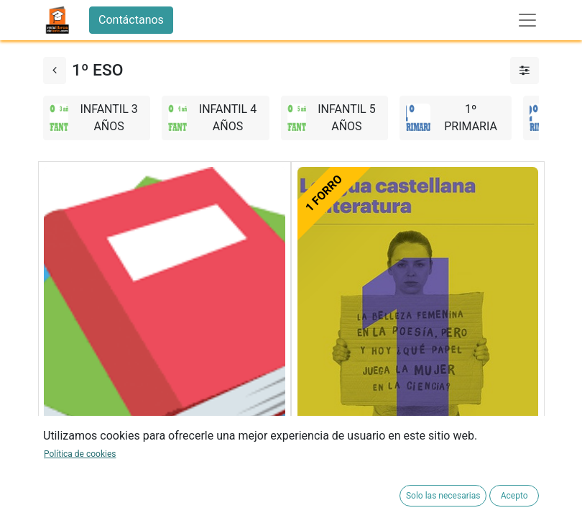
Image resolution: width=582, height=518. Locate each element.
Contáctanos (131, 20)
